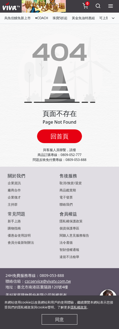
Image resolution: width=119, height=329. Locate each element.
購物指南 (14, 228)
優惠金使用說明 (19, 235)
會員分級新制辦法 (21, 242)
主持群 (13, 204)
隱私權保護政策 (71, 221)
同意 (59, 319)
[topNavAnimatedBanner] (44, 6)
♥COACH (41, 18)
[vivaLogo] (12, 6)
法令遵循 (66, 242)
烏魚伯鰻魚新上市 (17, 18)
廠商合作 (14, 190)
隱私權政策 (78, 307)
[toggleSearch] (98, 6)
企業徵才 (14, 197)
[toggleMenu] (110, 6)
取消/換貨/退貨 (70, 183)
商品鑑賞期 (67, 190)
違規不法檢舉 (69, 256)
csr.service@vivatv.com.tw (48, 281)
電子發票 (66, 197)
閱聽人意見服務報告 (74, 235)
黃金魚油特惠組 (83, 18)
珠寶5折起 (60, 18)
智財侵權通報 (69, 249)
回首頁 (59, 136)
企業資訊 (14, 183)
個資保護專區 (69, 228)
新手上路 (14, 221)
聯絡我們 (66, 204)
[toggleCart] (85, 6)
